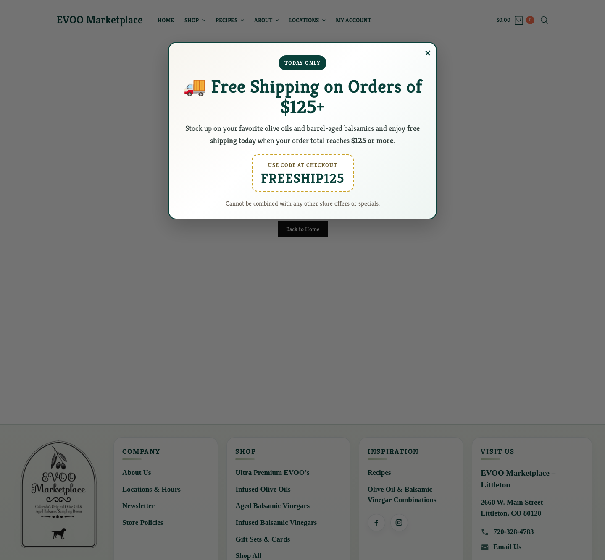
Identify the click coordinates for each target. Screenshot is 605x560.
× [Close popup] (428, 53)
